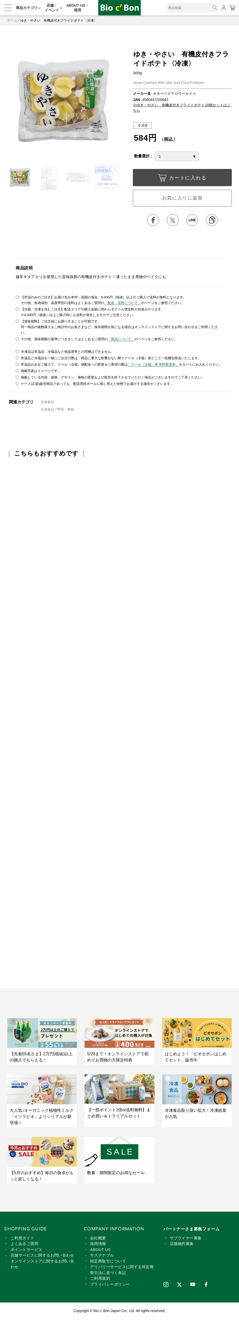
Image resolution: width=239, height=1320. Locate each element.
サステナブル (102, 1256)
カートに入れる (182, 179)
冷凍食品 (47, 402)
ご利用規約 (100, 1279)
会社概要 (98, 1239)
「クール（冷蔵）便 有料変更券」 (153, 365)
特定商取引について (108, 1262)
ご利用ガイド (22, 1239)
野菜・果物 (66, 410)
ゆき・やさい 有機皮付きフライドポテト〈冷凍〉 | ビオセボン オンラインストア (119, 7)
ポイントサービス (26, 1250)
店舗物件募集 (182, 1244)
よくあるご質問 (24, 1244)
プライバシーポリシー (110, 1285)
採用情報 (98, 1244)
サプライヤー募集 (186, 1239)
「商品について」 (121, 339)
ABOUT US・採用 (77, 7)
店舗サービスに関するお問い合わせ (42, 1256)
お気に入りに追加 (182, 198)
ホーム (12, 20)
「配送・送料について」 (122, 303)
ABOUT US (100, 1250)
